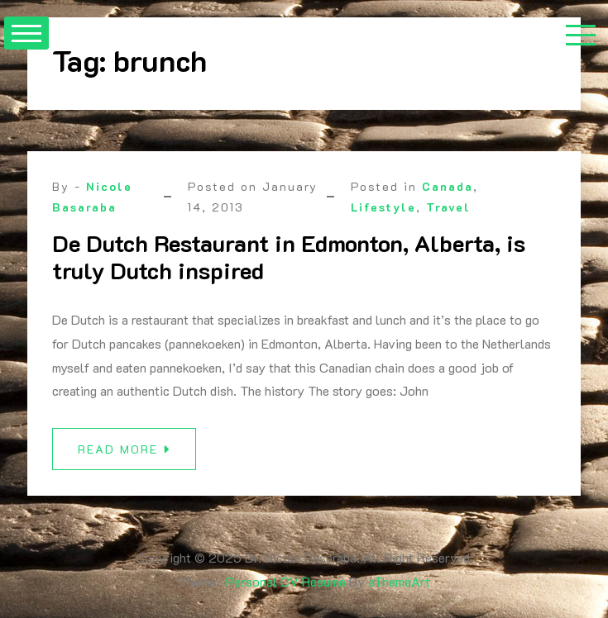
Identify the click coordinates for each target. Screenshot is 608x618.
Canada (447, 186)
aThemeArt (399, 581)
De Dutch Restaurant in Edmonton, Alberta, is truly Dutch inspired (288, 257)
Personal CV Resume (286, 581)
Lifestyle (383, 207)
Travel (448, 207)
